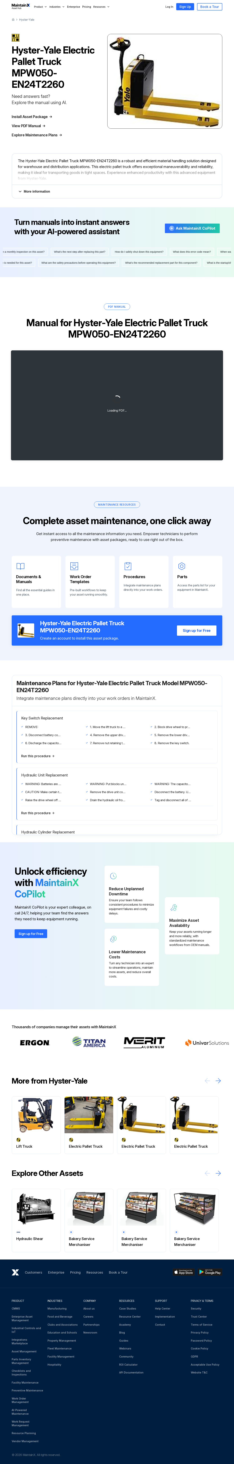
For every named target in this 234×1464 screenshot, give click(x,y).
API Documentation (131, 1370)
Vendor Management (25, 1439)
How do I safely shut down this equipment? (143, 249)
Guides (123, 1338)
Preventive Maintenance (27, 1388)
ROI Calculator (128, 1362)
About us (89, 1306)
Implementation (165, 1314)
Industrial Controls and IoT (26, 1328)
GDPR (194, 1354)
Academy (125, 1322)
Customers (33, 1271)
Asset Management (24, 1349)
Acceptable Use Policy (205, 1362)
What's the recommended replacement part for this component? (157, 260)
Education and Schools (62, 1330)
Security (196, 1306)
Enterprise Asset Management (22, 1316)
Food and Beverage (60, 1314)
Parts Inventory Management (21, 1359)
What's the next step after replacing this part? (83, 249)
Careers (88, 1314)
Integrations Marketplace (20, 1339)
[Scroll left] (207, 1079)
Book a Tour (209, 7)
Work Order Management (20, 1398)
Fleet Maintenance (60, 1346)
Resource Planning (24, 1431)
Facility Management (61, 1354)
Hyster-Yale (26, 19)
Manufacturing (57, 1306)
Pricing (86, 6)
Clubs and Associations (63, 1322)
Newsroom (90, 1330)
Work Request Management (20, 1421)
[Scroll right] (218, 1079)
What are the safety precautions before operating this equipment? (74, 260)
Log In (169, 6)
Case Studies (127, 1306)
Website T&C (199, 1370)
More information (34, 190)
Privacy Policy (200, 1330)
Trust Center (199, 1314)
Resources (94, 1271)
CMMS (16, 1306)
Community (126, 1354)
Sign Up (185, 7)
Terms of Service (201, 1322)
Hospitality (54, 1362)
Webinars (125, 1346)
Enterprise (73, 6)
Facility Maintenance (25, 1380)
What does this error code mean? (196, 249)
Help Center (162, 1306)
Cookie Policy (199, 1346)
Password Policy (201, 1338)
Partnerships (91, 1322)
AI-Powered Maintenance (20, 1410)
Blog (122, 1330)
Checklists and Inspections (21, 1371)
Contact (160, 1322)
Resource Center (130, 1314)
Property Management (62, 1338)
